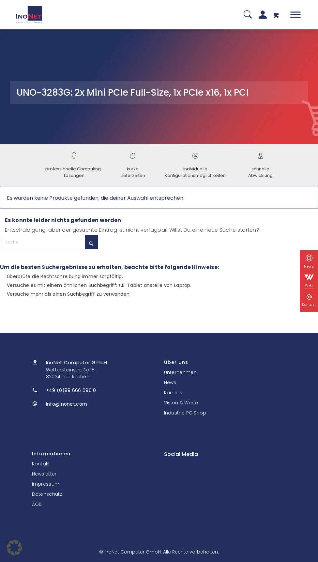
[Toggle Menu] (295, 14)
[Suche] (248, 14)
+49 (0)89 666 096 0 (71, 390)
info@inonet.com (66, 404)
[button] (14, 547)
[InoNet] (29, 14)
